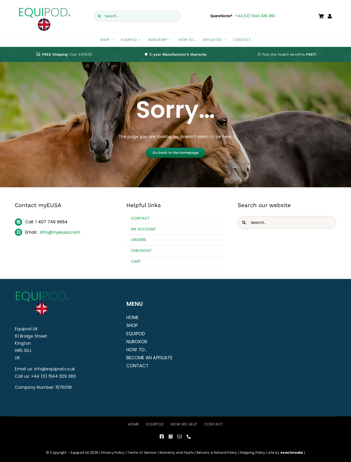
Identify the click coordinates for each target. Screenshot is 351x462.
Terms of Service (141, 452)
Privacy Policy (112, 452)
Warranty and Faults (176, 452)
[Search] (99, 16)
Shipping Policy (252, 452)
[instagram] (171, 436)
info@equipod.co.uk (54, 369)
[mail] (179, 436)
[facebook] (162, 436)
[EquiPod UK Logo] (44, 9)
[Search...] (137, 16)
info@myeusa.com (60, 232)
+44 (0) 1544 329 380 (255, 16)
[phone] (189, 436)
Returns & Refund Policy (217, 452)
